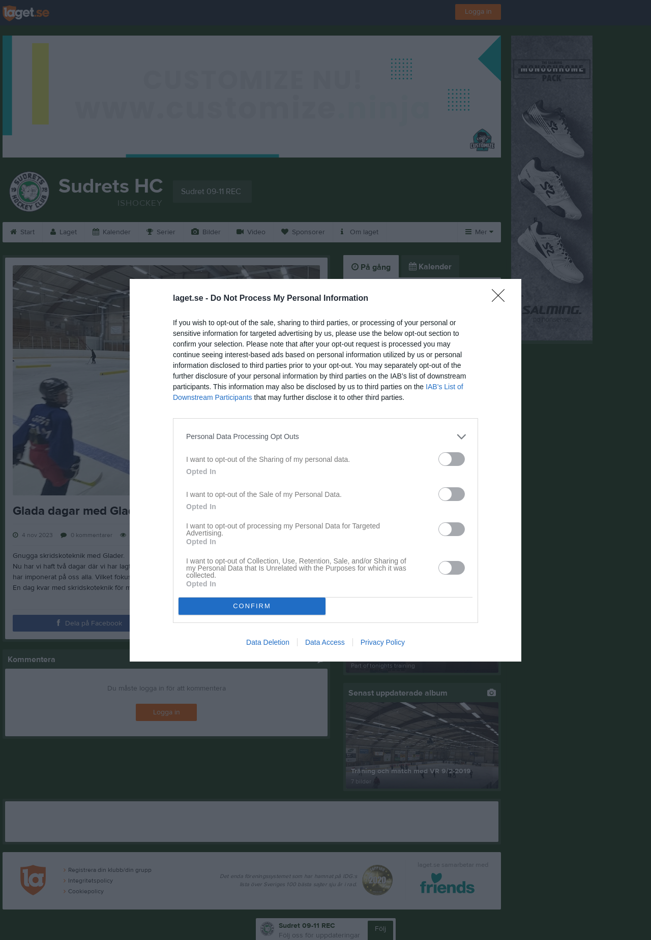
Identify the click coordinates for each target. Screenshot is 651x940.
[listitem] (325, 436)
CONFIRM (252, 606)
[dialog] (325, 470)
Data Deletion (267, 642)
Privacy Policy (383, 642)
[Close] (501, 298)
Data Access (325, 642)
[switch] (451, 459)
